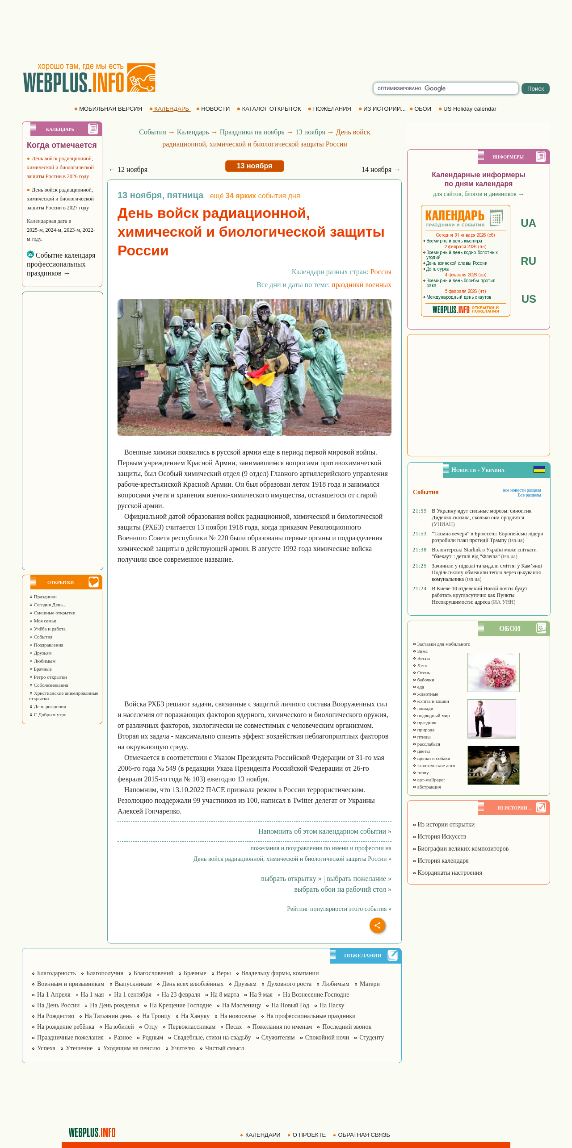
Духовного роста (289, 984)
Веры (224, 973)
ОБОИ (421, 108)
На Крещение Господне (180, 1005)
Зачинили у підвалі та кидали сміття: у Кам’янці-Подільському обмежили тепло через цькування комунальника (488, 572)
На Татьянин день (108, 1016)
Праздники (43, 596)
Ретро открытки (48, 677)
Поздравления (46, 644)
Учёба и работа (47, 628)
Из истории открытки (443, 824)
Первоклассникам (191, 1026)
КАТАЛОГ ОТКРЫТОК (270, 108)
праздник (424, 722)
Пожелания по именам (282, 1026)
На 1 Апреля (54, 994)
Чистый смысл (224, 1048)
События (40, 636)
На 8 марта (225, 994)
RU (528, 261)
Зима (420, 651)
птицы (421, 736)
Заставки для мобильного (441, 644)
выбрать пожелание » (359, 878)
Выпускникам (133, 984)
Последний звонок (346, 1026)
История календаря (440, 860)
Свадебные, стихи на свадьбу (212, 1037)
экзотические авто (433, 765)
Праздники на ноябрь (252, 132)
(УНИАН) (443, 524)
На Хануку (195, 1016)
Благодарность (56, 973)
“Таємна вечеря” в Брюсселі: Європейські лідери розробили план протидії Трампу (487, 536)
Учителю (183, 1048)
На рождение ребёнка (65, 1026)
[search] (446, 88)
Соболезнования (48, 685)
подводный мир (431, 715)
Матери (370, 984)
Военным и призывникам (71, 984)
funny (420, 772)
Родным (152, 1037)
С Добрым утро (47, 714)
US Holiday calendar (468, 108)
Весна (421, 658)
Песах (234, 1026)
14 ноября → (381, 169)
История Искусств (439, 836)
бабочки (423, 679)
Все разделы (529, 495)
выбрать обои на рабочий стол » (342, 889)
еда (418, 686)
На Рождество (55, 1016)
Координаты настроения (447, 872)
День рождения (47, 706)
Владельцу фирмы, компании (280, 973)
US (529, 299)
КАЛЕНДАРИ (261, 1134)
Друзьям (40, 652)
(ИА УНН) (503, 602)
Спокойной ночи (327, 1037)
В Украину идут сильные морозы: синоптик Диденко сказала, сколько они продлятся (481, 514)
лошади (422, 708)
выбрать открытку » (291, 878)
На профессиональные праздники (311, 1016)
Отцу (151, 1026)
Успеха (46, 1048)
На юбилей (119, 1026)
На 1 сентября (132, 994)
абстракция (426, 786)
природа (423, 729)
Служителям (278, 1037)
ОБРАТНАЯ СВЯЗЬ (362, 1134)
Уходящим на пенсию (131, 1048)
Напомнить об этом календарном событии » (324, 831)
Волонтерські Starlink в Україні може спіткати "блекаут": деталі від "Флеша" (484, 553)
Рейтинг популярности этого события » (339, 909)
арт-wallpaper (428, 779)
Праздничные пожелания (70, 1037)
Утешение (79, 1048)
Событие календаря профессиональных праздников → (61, 264)
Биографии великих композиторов (460, 848)
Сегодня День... (48, 604)
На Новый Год (290, 1005)
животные (425, 694)
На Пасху (332, 1005)
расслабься (426, 744)
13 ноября (310, 132)
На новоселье (238, 1016)
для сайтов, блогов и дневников (479, 194)
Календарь (193, 132)
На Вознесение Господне (316, 994)
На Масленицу (241, 1005)
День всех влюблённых (193, 984)
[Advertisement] (286, 31)
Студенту (371, 1037)
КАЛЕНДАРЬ (170, 108)
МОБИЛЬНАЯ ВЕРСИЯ (109, 108)
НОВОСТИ (213, 108)
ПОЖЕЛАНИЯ (330, 108)
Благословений (153, 973)
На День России (58, 1005)
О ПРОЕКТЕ (307, 1134)
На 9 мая (261, 994)
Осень (421, 672)
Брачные (40, 669)
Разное (123, 1037)
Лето (419, 665)
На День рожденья (114, 1005)
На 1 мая (92, 994)
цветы (421, 751)
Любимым (42, 661)
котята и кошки (430, 701)
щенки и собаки (431, 758)
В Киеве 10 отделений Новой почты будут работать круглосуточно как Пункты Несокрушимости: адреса (479, 595)
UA (528, 223)
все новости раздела (522, 490)
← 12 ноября (128, 169)
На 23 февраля (181, 994)
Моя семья (42, 620)
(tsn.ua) (516, 540)
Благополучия (104, 973)
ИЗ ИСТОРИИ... (383, 108)
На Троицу (156, 1016)
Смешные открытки (52, 612)
